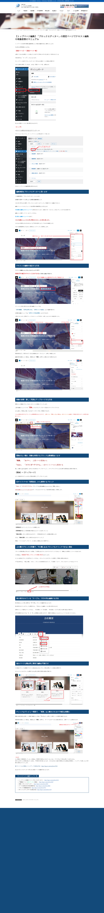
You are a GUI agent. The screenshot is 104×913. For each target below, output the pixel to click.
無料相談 (84, 809)
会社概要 (52, 809)
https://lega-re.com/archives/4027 (46, 782)
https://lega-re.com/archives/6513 (52, 780)
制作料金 (19, 809)
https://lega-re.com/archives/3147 (44, 789)
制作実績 (25, 809)
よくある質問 (77, 809)
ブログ (71, 809)
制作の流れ (39, 809)
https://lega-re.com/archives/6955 (41, 784)
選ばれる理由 (45, 809)
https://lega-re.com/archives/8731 (39, 787)
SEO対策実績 (32, 809)
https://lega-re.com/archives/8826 (43, 785)
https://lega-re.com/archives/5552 (49, 766)
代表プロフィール (59, 809)
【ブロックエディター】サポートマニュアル (30, 799)
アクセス (66, 809)
